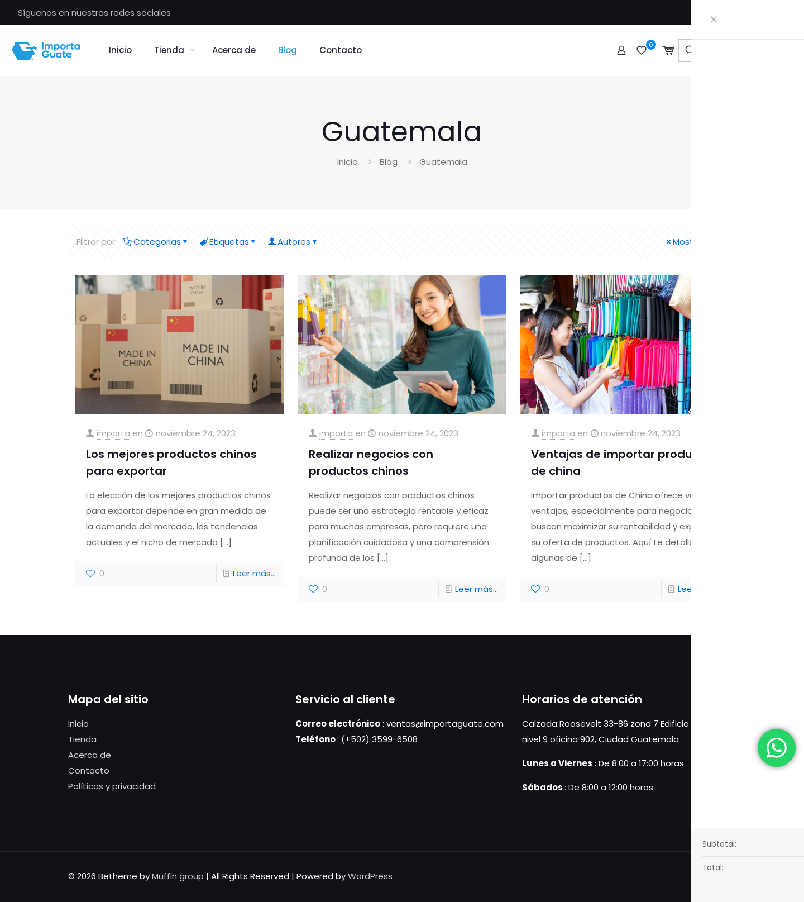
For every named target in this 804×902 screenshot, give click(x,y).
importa (113, 433)
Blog (389, 162)
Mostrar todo (696, 241)
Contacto (88, 770)
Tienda (82, 739)
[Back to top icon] (724, 875)
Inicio (347, 162)
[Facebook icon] (782, 12)
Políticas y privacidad (112, 786)
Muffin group (178, 876)
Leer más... (254, 573)
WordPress (370, 876)
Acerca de (89, 755)
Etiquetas (228, 241)
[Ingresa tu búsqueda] (734, 50)
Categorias (156, 241)
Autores (293, 241)
